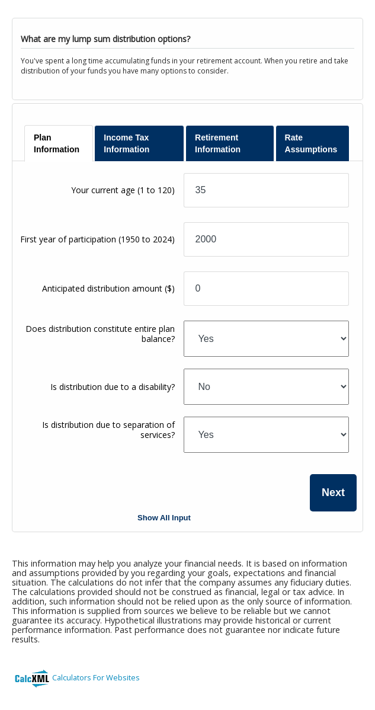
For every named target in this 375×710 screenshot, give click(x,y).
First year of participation (97, 239)
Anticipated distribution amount (108, 288)
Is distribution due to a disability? (112, 386)
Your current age (123, 190)
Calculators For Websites (96, 677)
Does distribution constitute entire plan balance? (100, 333)
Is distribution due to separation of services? (108, 429)
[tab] (58, 143)
